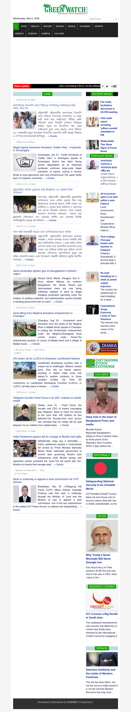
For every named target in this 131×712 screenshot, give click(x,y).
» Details (52, 133)
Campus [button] (45, 33)
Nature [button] (47, 26)
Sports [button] (99, 26)
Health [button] (35, 26)
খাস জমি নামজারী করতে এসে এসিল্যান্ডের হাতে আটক (42, 229)
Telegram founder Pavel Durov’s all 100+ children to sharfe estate (47, 397)
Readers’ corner (102, 586)
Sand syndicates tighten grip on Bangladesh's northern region (45, 270)
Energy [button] (19, 33)
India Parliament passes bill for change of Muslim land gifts (47, 434)
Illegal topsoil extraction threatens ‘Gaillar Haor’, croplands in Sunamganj (47, 146)
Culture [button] (59, 33)
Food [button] (24, 26)
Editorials (102, 455)
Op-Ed (102, 516)
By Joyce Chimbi (22, 347)
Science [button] (32, 33)
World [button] (72, 26)
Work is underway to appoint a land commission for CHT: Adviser (46, 478)
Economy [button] (85, 26)
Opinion (101, 648)
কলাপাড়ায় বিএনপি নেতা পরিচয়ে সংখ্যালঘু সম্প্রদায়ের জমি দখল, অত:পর (44, 104)
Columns (101, 374)
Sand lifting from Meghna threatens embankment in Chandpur (43, 312)
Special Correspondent (25, 468)
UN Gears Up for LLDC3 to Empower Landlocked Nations (46, 356)
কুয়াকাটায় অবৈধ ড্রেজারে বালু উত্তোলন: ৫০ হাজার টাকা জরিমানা (43, 188)
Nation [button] (60, 26)
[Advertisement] (65, 60)
